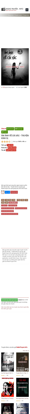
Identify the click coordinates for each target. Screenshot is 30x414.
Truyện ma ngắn (12, 205)
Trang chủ (10, 15)
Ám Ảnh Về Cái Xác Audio (8, 208)
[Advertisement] (15, 32)
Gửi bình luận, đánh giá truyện (9, 300)
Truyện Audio (18, 15)
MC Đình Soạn (12, 147)
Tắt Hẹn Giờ (14, 192)
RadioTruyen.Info (11, 150)
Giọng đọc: (4, 147)
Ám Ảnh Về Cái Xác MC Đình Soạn (9, 214)
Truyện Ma (26, 15)
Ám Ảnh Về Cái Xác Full (21, 208)
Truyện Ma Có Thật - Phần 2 (22, 373)
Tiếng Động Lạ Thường (7, 398)
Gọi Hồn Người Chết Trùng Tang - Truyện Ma (7, 373)
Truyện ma (4, 205)
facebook (10, 128)
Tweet (4, 132)
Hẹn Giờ (7, 192)
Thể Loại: (3, 145)
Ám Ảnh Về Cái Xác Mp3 (7, 211)
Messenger (18, 128)
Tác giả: (3, 150)
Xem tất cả (25, 350)
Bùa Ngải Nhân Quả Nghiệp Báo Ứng (22, 398)
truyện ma (10, 145)
